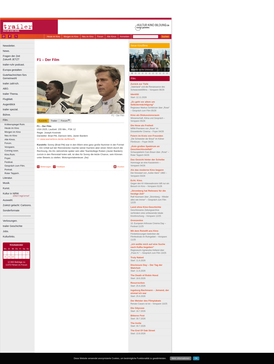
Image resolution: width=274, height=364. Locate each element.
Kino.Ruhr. (10, 154)
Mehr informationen (181, 358)
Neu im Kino (87, 36)
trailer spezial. (10, 109)
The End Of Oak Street (143, 330)
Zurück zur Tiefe (139, 84)
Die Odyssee (137, 308)
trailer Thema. (10, 93)
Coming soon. (12, 150)
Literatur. (8, 177)
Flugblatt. (8, 99)
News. (6, 51)
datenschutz (91, 344)
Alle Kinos (111, 36)
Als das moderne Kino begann (147, 170)
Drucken (120, 167)
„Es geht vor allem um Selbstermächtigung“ (143, 103)
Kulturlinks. (9, 236)
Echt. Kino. (137, 180)
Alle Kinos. (10, 139)
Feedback (60, 167)
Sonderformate (11, 210)
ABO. (6, 88)
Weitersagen (45, 167)
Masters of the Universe (142, 69)
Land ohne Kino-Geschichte (146, 207)
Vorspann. (10, 147)
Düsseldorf (96, 350)
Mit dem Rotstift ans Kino (144, 231)
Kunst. (6, 188)
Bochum (54, 350)
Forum (100, 36)
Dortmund (85, 350)
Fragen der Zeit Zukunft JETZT (19, 58)
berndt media (65, 344)
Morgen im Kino (71, 36)
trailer (80, 347)
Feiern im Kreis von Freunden (147, 135)
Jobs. (6, 231)
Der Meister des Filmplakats (146, 300)
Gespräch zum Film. (15, 165)
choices (62, 347)
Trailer (54, 120)
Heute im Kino (53, 36)
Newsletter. (9, 45)
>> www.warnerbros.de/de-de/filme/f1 (56, 139)
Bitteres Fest (138, 315)
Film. (5, 120)
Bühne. (7, 114)
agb (100, 344)
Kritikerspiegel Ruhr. (15, 124)
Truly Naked (137, 257)
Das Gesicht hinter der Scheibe (148, 159)
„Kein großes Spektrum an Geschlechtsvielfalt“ (145, 148)
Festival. (9, 162)
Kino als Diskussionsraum (145, 115)
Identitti (135, 94)
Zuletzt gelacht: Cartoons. (17, 205)
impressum (78, 344)
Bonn (61, 350)
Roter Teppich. (12, 173)
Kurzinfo (43, 120)
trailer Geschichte (12, 226)
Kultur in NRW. (11, 193)
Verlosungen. (10, 220)
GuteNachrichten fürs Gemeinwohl (15, 77)
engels (70, 347)
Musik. (6, 183)
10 (13, 257)
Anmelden (124, 36)
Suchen (165, 36)
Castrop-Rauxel (72, 350)
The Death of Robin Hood (144, 275)
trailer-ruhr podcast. (14, 64)
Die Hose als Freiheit (142, 125)
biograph (52, 347)
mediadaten (108, 344)
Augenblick (9, 104)
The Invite (136, 323)
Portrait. (9, 169)
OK (196, 358)
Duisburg (106, 350)
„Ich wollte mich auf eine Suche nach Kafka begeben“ (148, 245)
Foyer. (8, 158)
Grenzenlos (137, 220)
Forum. (8, 143)
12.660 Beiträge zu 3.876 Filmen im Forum (16, 263)
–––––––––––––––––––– (17, 215)
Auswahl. (8, 200)
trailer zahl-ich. (11, 83)
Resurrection (138, 283)
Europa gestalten (12, 69)
